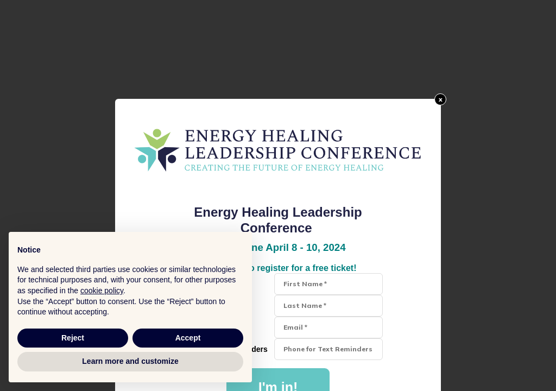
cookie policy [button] (101, 290)
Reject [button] (72, 337)
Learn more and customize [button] (130, 361)
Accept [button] (188, 337)
